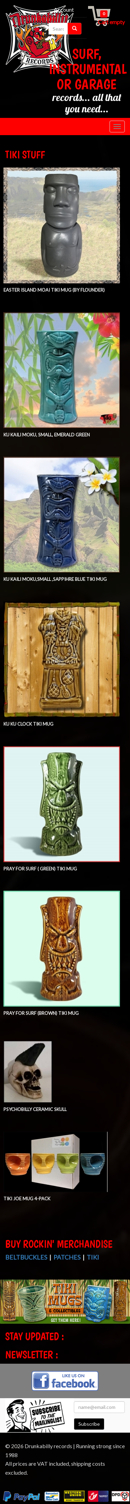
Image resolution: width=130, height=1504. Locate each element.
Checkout (45, 18)
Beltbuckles (26, 1257)
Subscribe (89, 1424)
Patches (66, 1257)
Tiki (93, 1257)
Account (64, 9)
